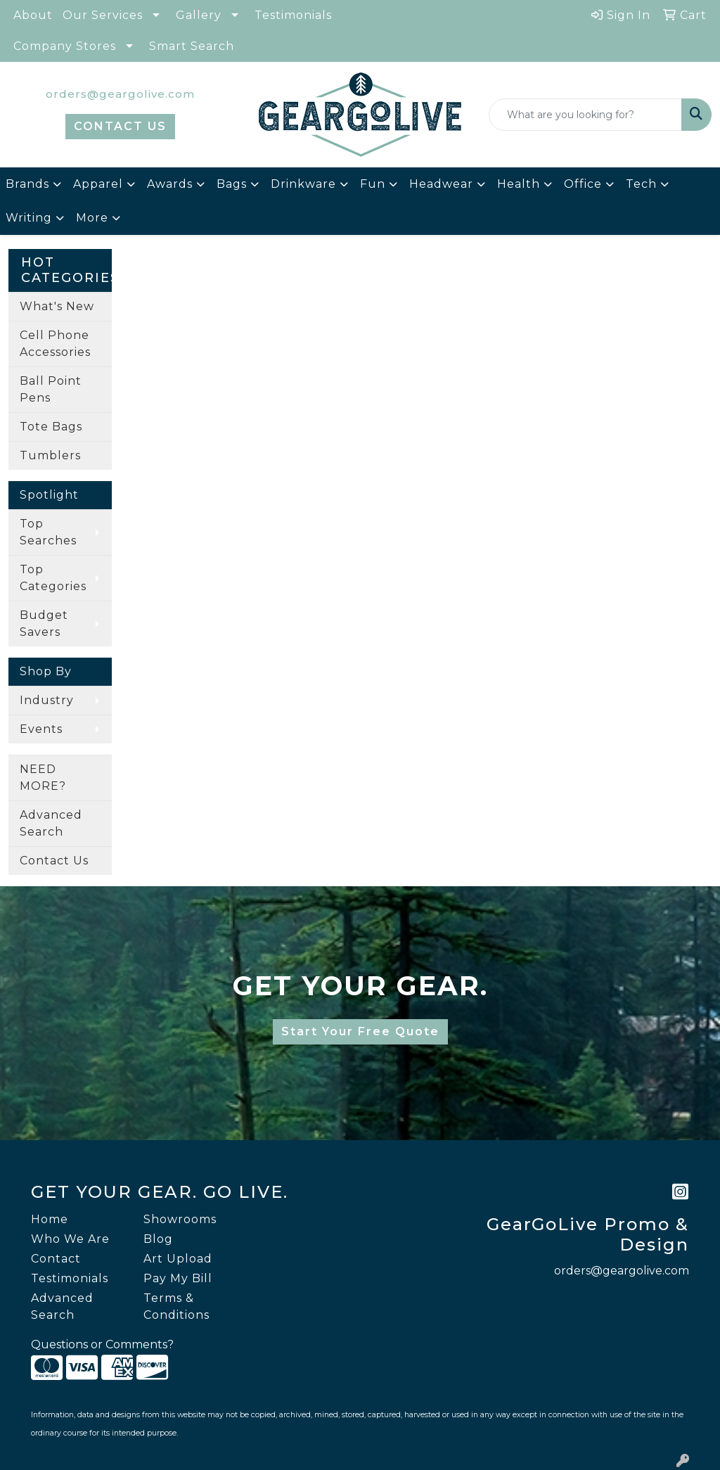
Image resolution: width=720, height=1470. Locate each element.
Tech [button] (641, 184)
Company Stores (64, 46)
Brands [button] (27, 184)
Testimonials (293, 15)
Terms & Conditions (176, 1306)
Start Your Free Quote (360, 1031)
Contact (56, 1258)
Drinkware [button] (303, 184)
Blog (158, 1239)
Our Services (103, 15)
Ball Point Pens (51, 389)
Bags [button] (232, 184)
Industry (47, 700)
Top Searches (48, 532)
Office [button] (583, 184)
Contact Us (54, 860)
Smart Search (191, 46)
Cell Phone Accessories (55, 343)
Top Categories (53, 578)
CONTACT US (120, 126)
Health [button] (518, 184)
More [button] (92, 217)
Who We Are (70, 1239)
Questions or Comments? (102, 1344)
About (33, 15)
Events (41, 729)
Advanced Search (51, 823)
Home (49, 1219)
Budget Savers (44, 623)
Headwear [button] (441, 184)
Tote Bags (51, 426)
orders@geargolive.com (120, 94)
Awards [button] (170, 184)
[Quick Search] (585, 114)
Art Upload (177, 1258)
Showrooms (180, 1219)
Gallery (198, 15)
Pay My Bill (177, 1278)
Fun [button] (372, 184)
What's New (57, 306)
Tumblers (50, 455)
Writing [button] (29, 217)
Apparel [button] (98, 184)
